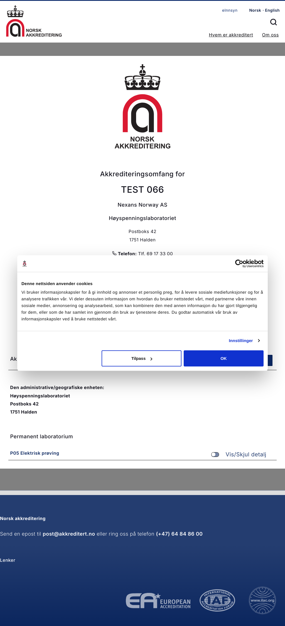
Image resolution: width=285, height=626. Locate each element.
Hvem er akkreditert (231, 35)
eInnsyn (229, 10)
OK (223, 358)
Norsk (255, 10)
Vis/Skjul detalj (238, 454)
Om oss (270, 35)
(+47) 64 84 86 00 (179, 534)
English (272, 10)
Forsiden (34, 21)
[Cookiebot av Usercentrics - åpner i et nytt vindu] (239, 263)
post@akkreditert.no (69, 534)
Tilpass (141, 358)
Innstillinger (241, 340)
